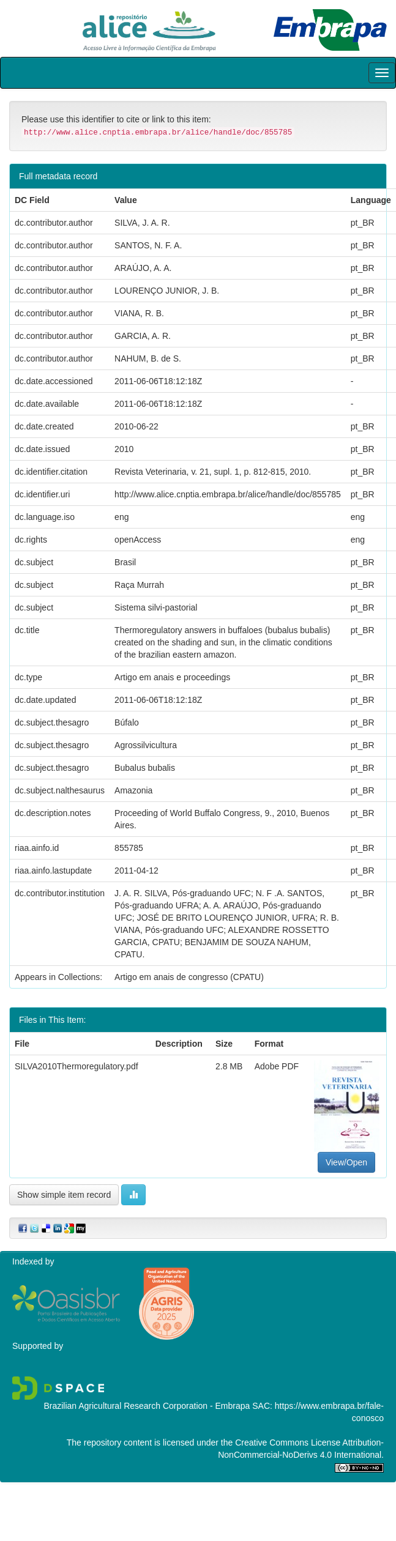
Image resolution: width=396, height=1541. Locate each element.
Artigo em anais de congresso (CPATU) (189, 977)
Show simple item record (64, 1195)
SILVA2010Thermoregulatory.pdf (76, 1066)
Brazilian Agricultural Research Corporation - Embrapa (146, 1406)
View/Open (346, 1162)
